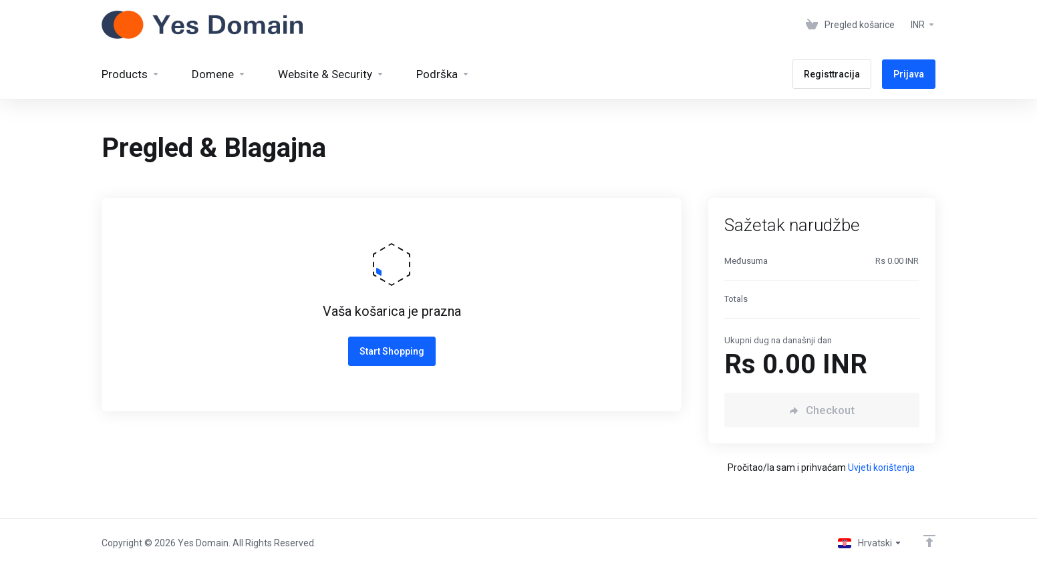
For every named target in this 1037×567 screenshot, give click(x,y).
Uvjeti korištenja (881, 467)
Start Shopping (391, 351)
